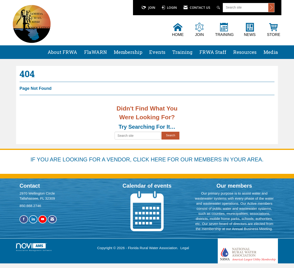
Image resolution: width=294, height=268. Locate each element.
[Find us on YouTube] (42, 219)
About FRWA (62, 52)
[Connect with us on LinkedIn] (33, 219)
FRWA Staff (212, 52)
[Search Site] (219, 7)
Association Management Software (34, 247)
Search (170, 135)
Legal (184, 248)
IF (34, 159)
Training (182, 52)
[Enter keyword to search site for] (245, 7)
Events (157, 52)
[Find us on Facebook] (24, 219)
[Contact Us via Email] (52, 219)
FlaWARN (95, 52)
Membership (128, 52)
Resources (245, 52)
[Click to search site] (271, 7)
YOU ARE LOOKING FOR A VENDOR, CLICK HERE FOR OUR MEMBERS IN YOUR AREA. (150, 159)
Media (270, 52)
